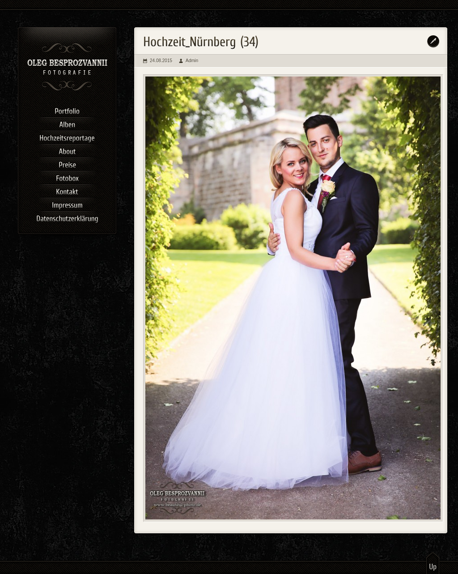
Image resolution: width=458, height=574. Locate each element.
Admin (192, 60)
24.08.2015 (161, 60)
